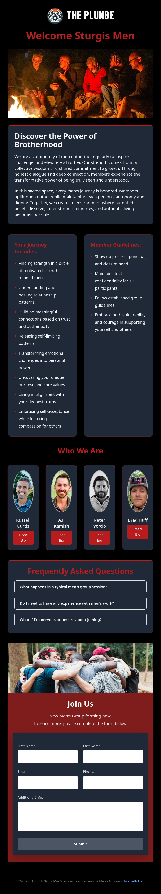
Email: (22, 771)
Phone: (88, 771)
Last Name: (92, 745)
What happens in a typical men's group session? (63, 586)
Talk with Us (132, 881)
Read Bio (23, 538)
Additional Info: (30, 797)
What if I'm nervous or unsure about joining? (61, 619)
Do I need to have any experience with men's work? (67, 603)
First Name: (27, 745)
